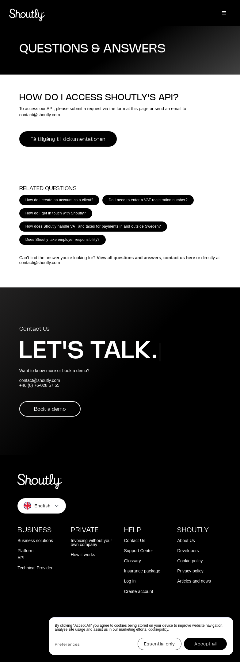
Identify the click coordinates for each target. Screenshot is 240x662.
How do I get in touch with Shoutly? (55, 213)
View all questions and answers (129, 257)
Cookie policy (190, 561)
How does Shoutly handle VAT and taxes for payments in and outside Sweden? (93, 226)
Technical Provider (34, 568)
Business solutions (35, 541)
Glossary (132, 561)
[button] (224, 13)
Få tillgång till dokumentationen (68, 139)
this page (140, 108)
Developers (188, 551)
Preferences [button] (67, 644)
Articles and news (194, 581)
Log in (130, 581)
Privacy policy (190, 571)
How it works (83, 555)
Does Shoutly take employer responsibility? (62, 239)
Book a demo (50, 409)
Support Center (138, 551)
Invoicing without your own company (91, 543)
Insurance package (142, 571)
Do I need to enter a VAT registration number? (148, 200)
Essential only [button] (159, 644)
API (21, 558)
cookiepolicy (158, 629)
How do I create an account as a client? (59, 200)
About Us (186, 541)
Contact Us (134, 541)
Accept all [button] (205, 644)
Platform (25, 551)
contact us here (179, 257)
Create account (138, 592)
